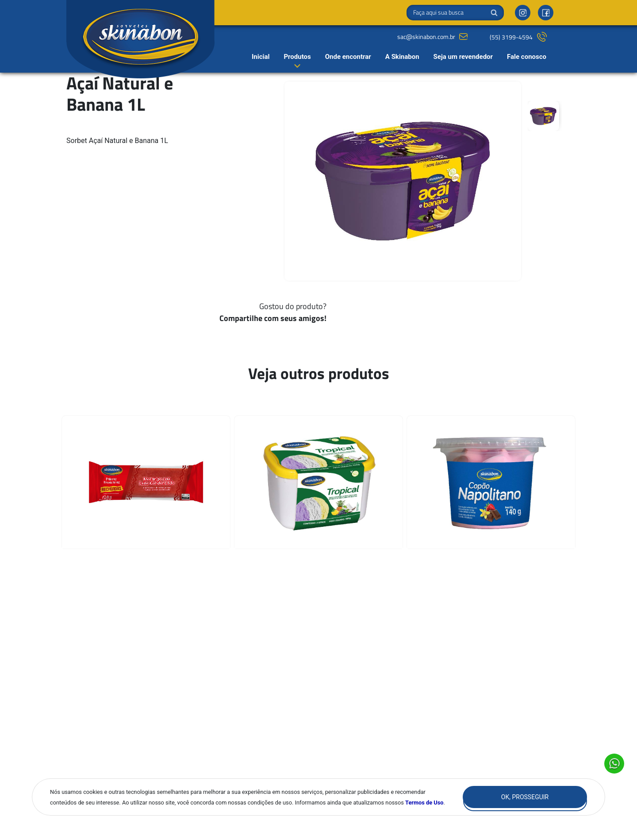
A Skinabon (402, 57)
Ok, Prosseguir (525, 797)
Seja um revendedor (463, 57)
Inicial (261, 57)
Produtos (297, 57)
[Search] (455, 12)
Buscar (494, 13)
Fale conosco (526, 57)
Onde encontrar (348, 57)
